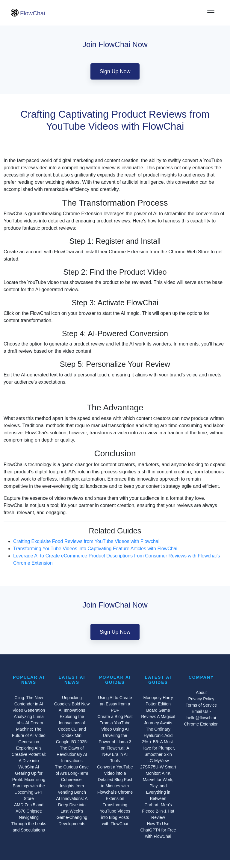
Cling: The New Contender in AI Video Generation (29, 704)
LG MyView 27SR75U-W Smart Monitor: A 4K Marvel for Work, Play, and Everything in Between (158, 779)
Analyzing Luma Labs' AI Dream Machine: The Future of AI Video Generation (29, 729)
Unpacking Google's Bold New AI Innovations (72, 704)
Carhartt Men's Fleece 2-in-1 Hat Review (158, 811)
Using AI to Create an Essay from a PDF (115, 704)
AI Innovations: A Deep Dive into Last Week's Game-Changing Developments (71, 811)
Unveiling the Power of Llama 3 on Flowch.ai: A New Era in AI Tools (115, 748)
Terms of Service (201, 705)
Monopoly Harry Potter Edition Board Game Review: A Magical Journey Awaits (158, 710)
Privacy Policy (201, 698)
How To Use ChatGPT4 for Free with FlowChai (158, 830)
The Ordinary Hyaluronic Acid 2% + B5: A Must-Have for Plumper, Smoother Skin (158, 742)
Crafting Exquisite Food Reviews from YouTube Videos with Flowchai (86, 541)
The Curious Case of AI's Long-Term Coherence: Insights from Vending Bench (72, 780)
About (201, 692)
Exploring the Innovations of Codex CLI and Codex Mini (72, 726)
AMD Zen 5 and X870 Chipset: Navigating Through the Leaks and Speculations (28, 817)
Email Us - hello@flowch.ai (201, 714)
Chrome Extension (201, 724)
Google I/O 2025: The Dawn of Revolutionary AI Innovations (72, 751)
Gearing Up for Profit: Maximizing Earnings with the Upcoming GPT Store (28, 786)
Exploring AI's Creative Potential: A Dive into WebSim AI (29, 757)
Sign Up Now (115, 71)
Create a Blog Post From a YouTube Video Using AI (115, 723)
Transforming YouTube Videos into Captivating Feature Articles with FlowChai (95, 548)
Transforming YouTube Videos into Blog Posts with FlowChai (115, 814)
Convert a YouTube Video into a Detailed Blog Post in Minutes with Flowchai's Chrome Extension (115, 783)
